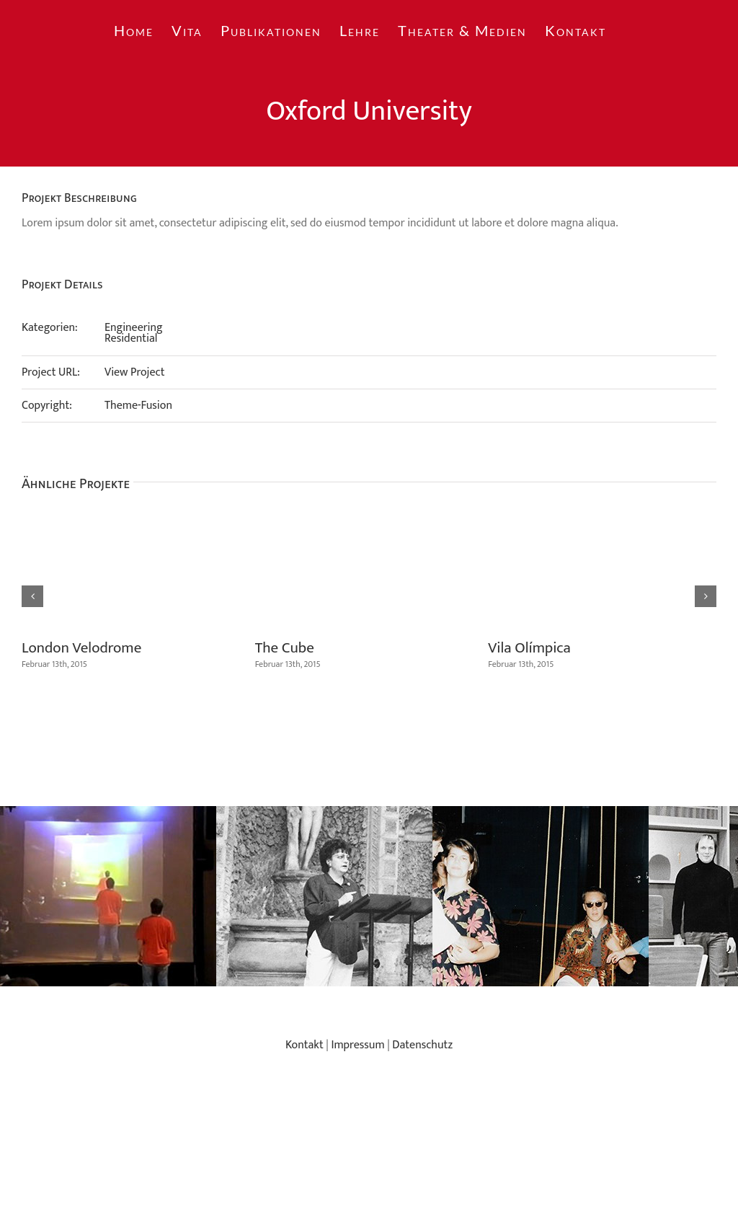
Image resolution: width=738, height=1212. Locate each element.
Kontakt (304, 1045)
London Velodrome (81, 647)
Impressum (357, 1045)
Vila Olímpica (529, 647)
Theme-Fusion (138, 405)
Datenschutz (422, 1045)
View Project (135, 372)
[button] (32, 596)
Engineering (134, 327)
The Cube (284, 647)
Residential (131, 338)
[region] (369, 896)
